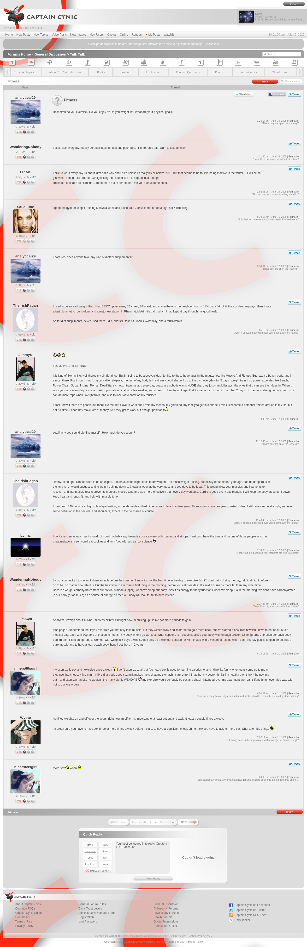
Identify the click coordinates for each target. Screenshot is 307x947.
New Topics (41, 34)
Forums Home (19, 54)
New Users (97, 34)
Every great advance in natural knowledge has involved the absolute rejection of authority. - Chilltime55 (153, 44)
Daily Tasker (242, 920)
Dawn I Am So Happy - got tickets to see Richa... (280, 16)
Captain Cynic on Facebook (252, 905)
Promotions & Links (166, 926)
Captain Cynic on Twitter (250, 910)
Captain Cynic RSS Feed (250, 915)
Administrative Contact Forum (97, 913)
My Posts (153, 34)
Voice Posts (59, 34)
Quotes (112, 34)
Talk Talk (77, 54)
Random (137, 34)
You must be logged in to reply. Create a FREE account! (142, 857)
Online (124, 34)
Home (9, 34)
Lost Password (87, 921)
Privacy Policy (24, 926)
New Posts (23, 34)
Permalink (294, 120)
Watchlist (169, 34)
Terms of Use (176, 941)
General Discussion (50, 54)
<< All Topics (26, 72)
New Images (78, 34)
